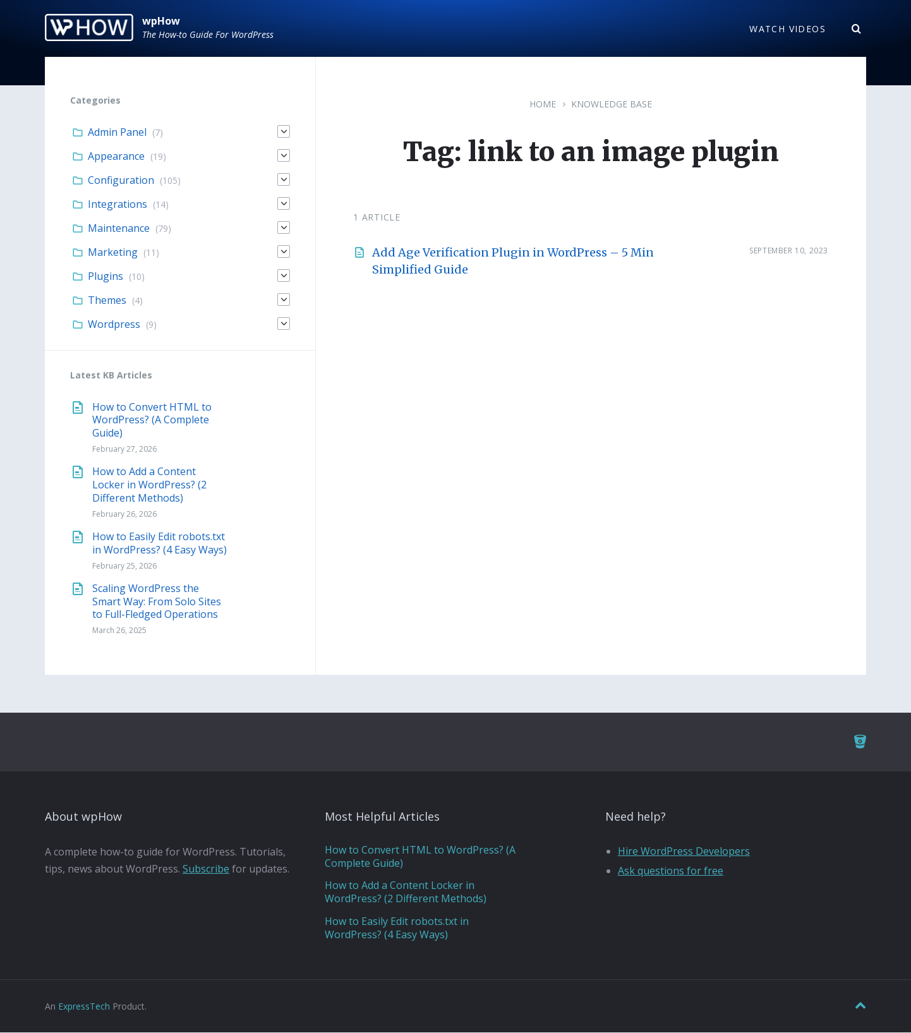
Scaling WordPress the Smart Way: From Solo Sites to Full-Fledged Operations (156, 602)
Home (542, 105)
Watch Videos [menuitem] (787, 29)
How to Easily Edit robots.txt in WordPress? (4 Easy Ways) (159, 543)
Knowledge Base (611, 105)
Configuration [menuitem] (121, 181)
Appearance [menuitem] (116, 157)
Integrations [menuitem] (117, 205)
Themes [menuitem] (107, 301)
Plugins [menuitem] (105, 277)
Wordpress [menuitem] (114, 325)
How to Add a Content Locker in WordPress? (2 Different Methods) (149, 485)
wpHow (161, 21)
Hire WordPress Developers (684, 852)
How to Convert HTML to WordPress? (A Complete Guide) (152, 420)
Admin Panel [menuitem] (117, 133)
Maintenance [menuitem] (119, 229)
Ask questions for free (670, 871)
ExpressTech (84, 1006)
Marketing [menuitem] (113, 253)
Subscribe (206, 869)
